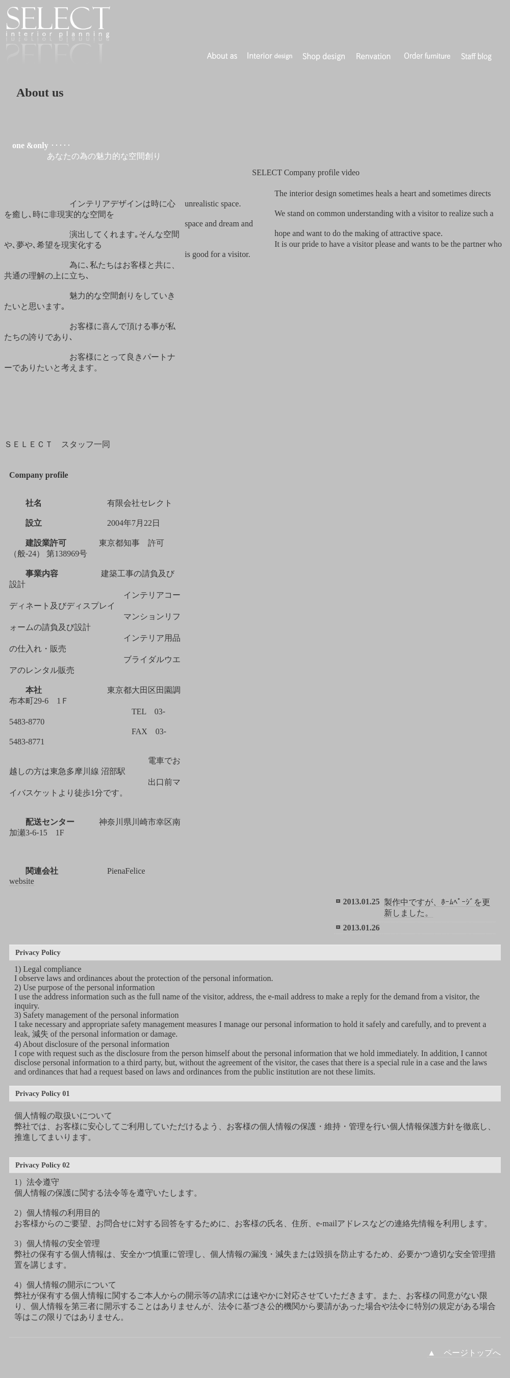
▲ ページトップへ (464, 1352)
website (21, 881)
